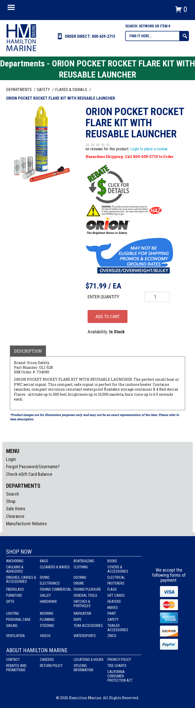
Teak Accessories (88, 626)
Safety (113, 620)
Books (112, 561)
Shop (10, 501)
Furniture (14, 595)
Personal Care (18, 620)
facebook (160, 558)
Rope (78, 620)
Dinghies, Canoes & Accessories (21, 579)
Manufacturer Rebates (26, 523)
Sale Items (15, 508)
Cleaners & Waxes (55, 567)
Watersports (85, 636)
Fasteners (115, 583)
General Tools (85, 595)
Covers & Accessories (117, 569)
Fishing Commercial (55, 589)
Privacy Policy (119, 660)
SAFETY (44, 89)
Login (11, 459)
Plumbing (47, 620)
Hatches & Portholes (82, 604)
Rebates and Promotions (16, 668)
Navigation (82, 613)
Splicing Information (83, 668)
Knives (112, 608)
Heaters (114, 602)
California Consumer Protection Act (120, 676)
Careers (47, 660)
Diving (45, 577)
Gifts (10, 602)
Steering (47, 626)
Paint (111, 613)
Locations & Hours (89, 660)
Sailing (12, 626)
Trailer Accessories (117, 628)
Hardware (48, 602)
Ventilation (15, 636)
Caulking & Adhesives (14, 569)
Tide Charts (116, 666)
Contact (13, 660)
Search (12, 494)
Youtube (178, 558)
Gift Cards (116, 595)
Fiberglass (15, 589)
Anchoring (14, 561)
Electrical (116, 577)
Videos (45, 636)
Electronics (50, 583)
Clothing (81, 567)
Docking (80, 577)
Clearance (15, 516)
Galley (45, 595)
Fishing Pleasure (87, 589)
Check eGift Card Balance (29, 474)
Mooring (46, 613)
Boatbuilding (84, 561)
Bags (44, 561)
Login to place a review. (149, 149)
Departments (19, 89)
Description (28, 351)
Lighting (12, 613)
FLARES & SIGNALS (71, 89)
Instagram (169, 558)
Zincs (111, 636)
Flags (112, 589)
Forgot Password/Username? (33, 466)
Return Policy (51, 666)
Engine (79, 583)
